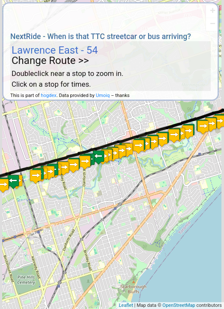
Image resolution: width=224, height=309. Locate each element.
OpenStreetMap (178, 305)
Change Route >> (50, 61)
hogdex (49, 95)
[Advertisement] (110, 16)
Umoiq (103, 95)
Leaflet (126, 305)
